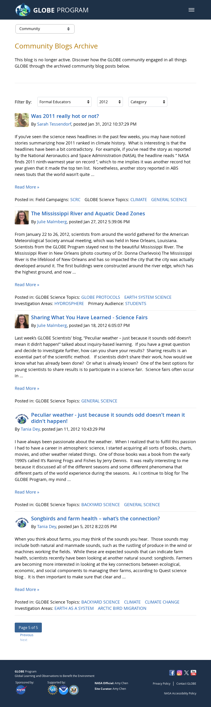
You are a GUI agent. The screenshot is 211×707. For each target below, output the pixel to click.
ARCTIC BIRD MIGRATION (123, 608)
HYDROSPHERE (69, 303)
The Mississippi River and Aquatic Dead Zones (88, 213)
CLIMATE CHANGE (163, 602)
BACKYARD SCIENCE (101, 504)
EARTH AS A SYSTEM (74, 608)
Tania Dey (30, 429)
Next (23, 640)
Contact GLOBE (186, 683)
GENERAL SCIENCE (169, 199)
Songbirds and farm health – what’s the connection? (95, 518)
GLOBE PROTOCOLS (101, 297)
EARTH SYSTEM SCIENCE (148, 297)
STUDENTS (136, 303)
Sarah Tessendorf (54, 124)
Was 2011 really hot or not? (65, 116)
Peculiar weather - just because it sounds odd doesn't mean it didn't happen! (108, 417)
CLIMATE (139, 199)
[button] (191, 10)
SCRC (76, 199)
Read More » (27, 187)
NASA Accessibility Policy (180, 693)
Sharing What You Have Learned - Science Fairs (89, 317)
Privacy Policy (161, 683)
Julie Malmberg (52, 221)
